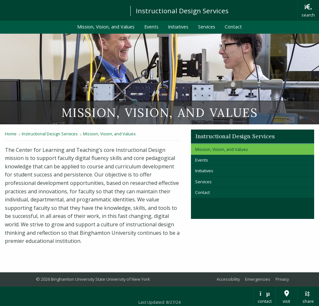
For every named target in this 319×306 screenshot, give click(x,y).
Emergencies (257, 279)
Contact (233, 27)
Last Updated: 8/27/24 (159, 302)
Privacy (282, 279)
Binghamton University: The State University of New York (62, 10)
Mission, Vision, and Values (106, 27)
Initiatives (178, 27)
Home (11, 134)
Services (206, 27)
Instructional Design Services (182, 10)
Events (151, 27)
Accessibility (228, 279)
